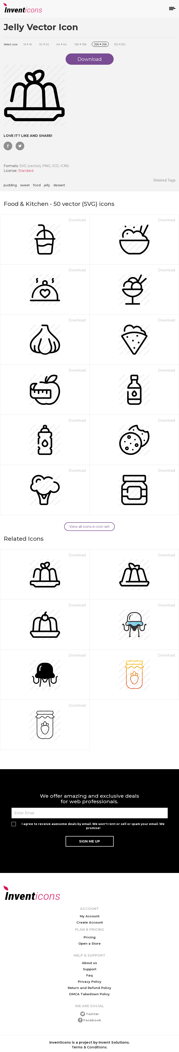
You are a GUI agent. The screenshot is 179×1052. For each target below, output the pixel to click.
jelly (47, 185)
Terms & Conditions (89, 1047)
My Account (89, 916)
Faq (89, 975)
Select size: (11, 44)
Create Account (89, 922)
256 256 (100, 44)
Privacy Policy (89, 981)
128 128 (80, 44)
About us (89, 963)
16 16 (27, 44)
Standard (25, 171)
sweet (25, 185)
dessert (59, 185)
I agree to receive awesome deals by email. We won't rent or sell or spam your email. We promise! (93, 826)
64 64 (61, 44)
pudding (10, 185)
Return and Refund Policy (89, 988)
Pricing (90, 937)
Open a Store (89, 943)
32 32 (44, 44)
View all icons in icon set (89, 526)
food (37, 185)
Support (89, 969)
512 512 (119, 44)
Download (77, 220)
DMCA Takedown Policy (89, 994)
